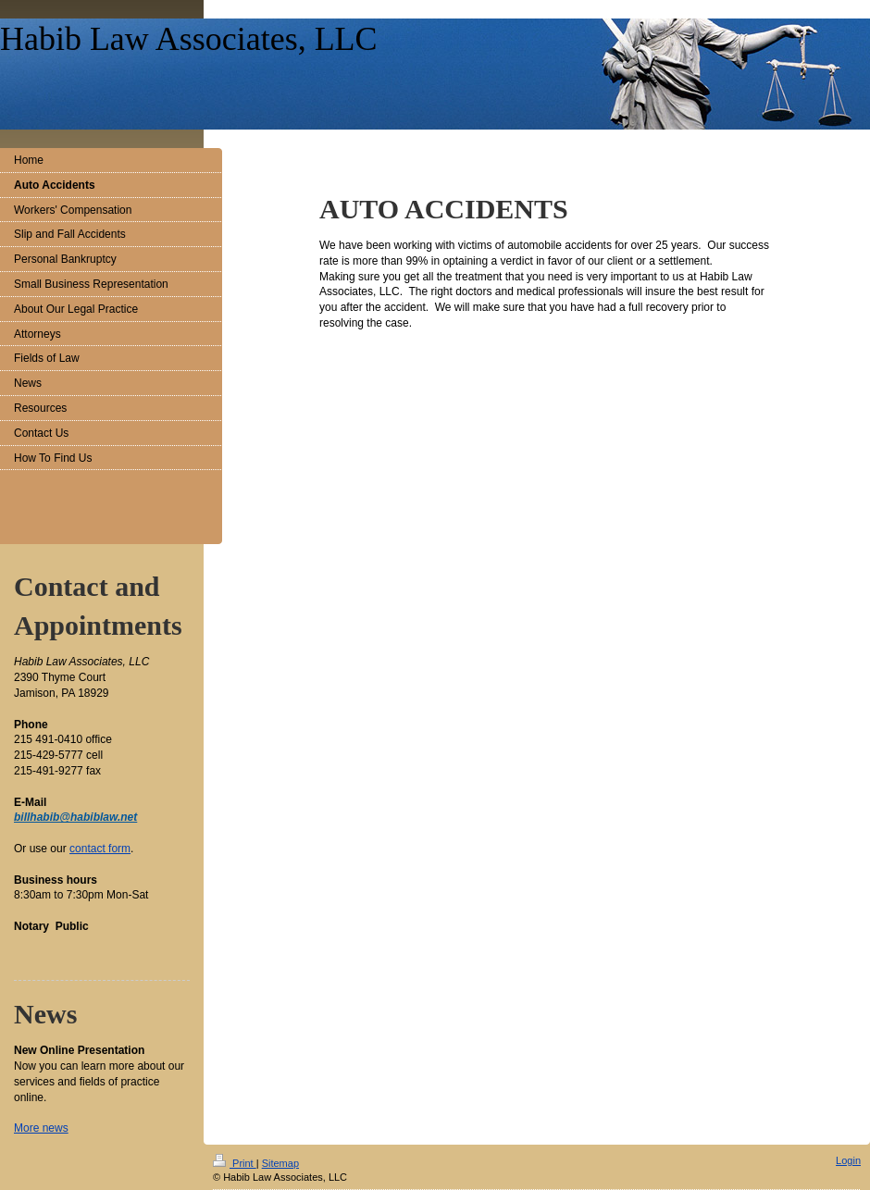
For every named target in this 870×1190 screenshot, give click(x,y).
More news (41, 1128)
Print (234, 1163)
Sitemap (280, 1163)
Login (848, 1160)
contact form (99, 848)
